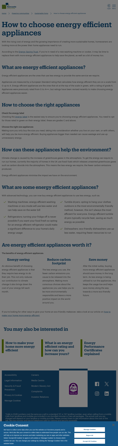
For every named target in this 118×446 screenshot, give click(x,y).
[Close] (113, 424)
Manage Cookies (90, 429)
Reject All (89, 435)
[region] (59, 433)
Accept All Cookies (90, 441)
